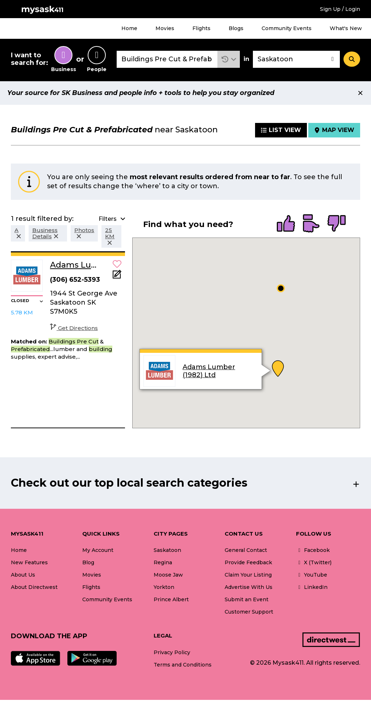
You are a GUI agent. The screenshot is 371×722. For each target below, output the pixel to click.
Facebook (313, 550)
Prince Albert (171, 599)
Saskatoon (167, 550)
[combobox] (167, 59)
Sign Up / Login (340, 9)
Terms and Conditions (183, 664)
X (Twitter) (314, 562)
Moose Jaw (168, 575)
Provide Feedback (248, 562)
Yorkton (164, 587)
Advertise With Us (248, 587)
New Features (29, 562)
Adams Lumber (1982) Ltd (209, 371)
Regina (163, 562)
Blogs (236, 28)
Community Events (287, 28)
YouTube (311, 575)
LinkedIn (312, 587)
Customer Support (249, 611)
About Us (23, 575)
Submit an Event (246, 599)
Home (129, 28)
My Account (97, 550)
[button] (228, 59)
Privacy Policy (172, 652)
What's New (346, 28)
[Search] (351, 59)
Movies (164, 28)
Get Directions (74, 328)
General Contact (246, 550)
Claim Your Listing (248, 575)
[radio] (286, 224)
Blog (88, 562)
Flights (201, 28)
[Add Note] (117, 276)
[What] (167, 59)
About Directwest (34, 587)
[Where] (296, 59)
